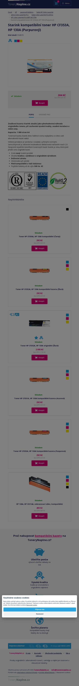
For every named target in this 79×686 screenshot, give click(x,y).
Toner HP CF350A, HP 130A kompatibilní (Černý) (39, 236)
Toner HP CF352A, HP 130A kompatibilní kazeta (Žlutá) (39, 289)
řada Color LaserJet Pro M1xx (42, 15)
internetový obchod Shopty (27, 672)
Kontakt (37, 653)
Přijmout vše (39, 609)
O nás (28, 653)
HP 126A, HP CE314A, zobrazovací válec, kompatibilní (39, 504)
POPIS (31, 114)
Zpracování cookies (31, 605)
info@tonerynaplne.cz (61, 670)
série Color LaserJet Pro (20, 15)
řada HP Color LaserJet (44, 12)
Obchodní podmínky (53, 653)
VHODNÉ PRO (44, 114)
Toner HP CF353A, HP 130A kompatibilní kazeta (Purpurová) (39, 451)
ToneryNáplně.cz (41, 670)
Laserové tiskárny (27, 12)
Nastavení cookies (63, 672)
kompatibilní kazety (48, 536)
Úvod (10, 12)
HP (16, 12)
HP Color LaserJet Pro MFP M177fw (23, 17)
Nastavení (39, 614)
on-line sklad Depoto (47, 672)
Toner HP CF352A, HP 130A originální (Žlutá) (39, 345)
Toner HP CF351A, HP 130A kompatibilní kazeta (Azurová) (39, 398)
